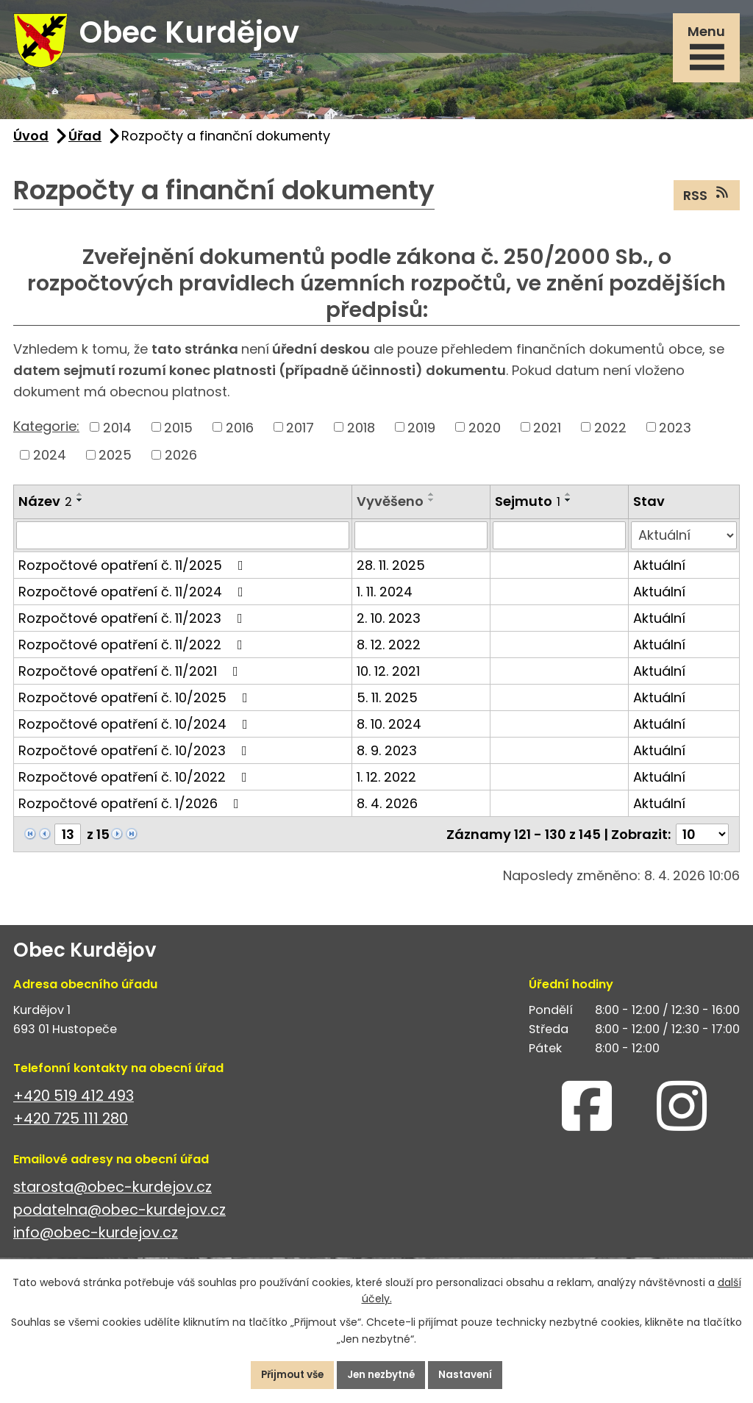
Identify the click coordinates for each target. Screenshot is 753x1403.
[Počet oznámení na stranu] (702, 840)
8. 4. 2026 (387, 809)
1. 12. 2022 (386, 783)
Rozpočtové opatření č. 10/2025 (136, 703)
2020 (484, 433)
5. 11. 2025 (387, 703)
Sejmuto (527, 507)
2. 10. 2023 (389, 624)
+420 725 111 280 (70, 1125)
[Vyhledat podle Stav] (684, 541)
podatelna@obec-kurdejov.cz (119, 1216)
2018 (361, 433)
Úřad (84, 141)
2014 (117, 433)
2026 (181, 460)
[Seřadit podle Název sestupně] (80, 506)
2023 (675, 433)
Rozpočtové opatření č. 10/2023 (135, 756)
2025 (115, 460)
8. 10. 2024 (389, 730)
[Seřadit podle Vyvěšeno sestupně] (432, 506)
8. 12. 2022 (389, 650)
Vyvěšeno (390, 507)
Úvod (31, 141)
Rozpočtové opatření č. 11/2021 (131, 677)
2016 (240, 433)
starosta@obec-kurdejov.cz (112, 1193)
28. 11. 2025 (391, 571)
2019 (421, 433)
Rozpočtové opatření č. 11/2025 (133, 571)
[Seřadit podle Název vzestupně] (80, 500)
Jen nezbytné (382, 1374)
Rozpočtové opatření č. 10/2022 (135, 783)
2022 (610, 433)
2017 (300, 433)
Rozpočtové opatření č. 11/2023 (133, 624)
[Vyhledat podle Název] (182, 541)
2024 (49, 460)
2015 (178, 433)
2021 (547, 433)
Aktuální (659, 571)
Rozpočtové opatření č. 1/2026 (131, 809)
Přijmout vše (286, 1374)
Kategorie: (46, 432)
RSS (707, 200)
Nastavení (472, 1374)
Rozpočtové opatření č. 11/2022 (133, 650)
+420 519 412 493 (73, 1102)
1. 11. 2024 (385, 597)
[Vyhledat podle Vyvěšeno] (421, 541)
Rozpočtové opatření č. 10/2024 (136, 730)
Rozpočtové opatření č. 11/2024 (133, 597)
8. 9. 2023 (387, 756)
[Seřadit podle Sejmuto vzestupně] (568, 500)
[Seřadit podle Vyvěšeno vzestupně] (432, 500)
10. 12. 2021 (388, 677)
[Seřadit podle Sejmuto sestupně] (568, 506)
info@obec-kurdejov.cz (95, 1239)
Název (45, 507)
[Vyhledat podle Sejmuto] (559, 541)
